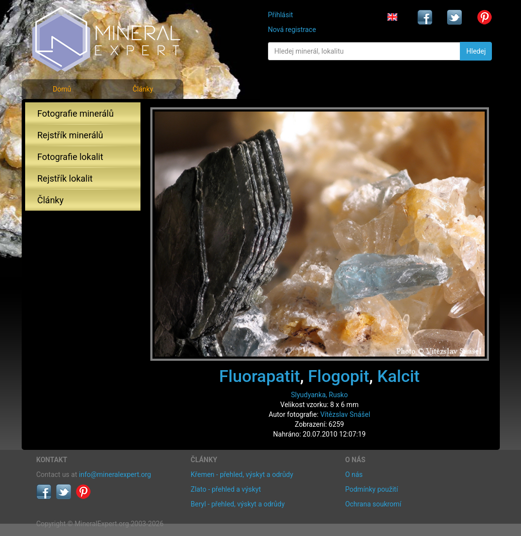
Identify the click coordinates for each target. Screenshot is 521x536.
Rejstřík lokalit (65, 178)
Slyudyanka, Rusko (319, 395)
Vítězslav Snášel (345, 414)
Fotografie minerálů (75, 113)
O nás (354, 474)
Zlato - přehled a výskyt (226, 489)
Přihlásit (280, 15)
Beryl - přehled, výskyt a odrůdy (238, 504)
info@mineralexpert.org (115, 474)
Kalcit (398, 376)
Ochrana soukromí (373, 504)
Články (143, 89)
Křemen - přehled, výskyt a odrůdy (242, 474)
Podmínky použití (371, 489)
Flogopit (338, 376)
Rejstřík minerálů (70, 135)
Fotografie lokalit (70, 157)
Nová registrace (292, 29)
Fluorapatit (259, 376)
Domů (62, 89)
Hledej (476, 51)
